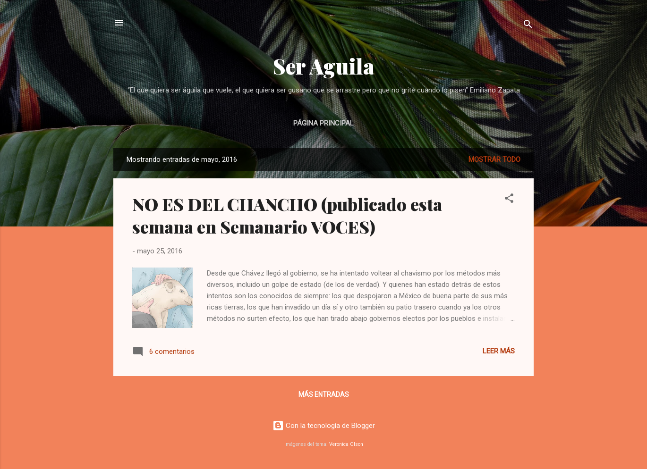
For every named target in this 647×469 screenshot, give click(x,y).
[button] (509, 200)
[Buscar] (528, 25)
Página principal (323, 123)
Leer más (499, 351)
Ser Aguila (324, 66)
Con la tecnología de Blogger (323, 425)
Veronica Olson (346, 444)
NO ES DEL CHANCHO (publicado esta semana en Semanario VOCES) (287, 215)
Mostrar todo (494, 159)
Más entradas (323, 394)
